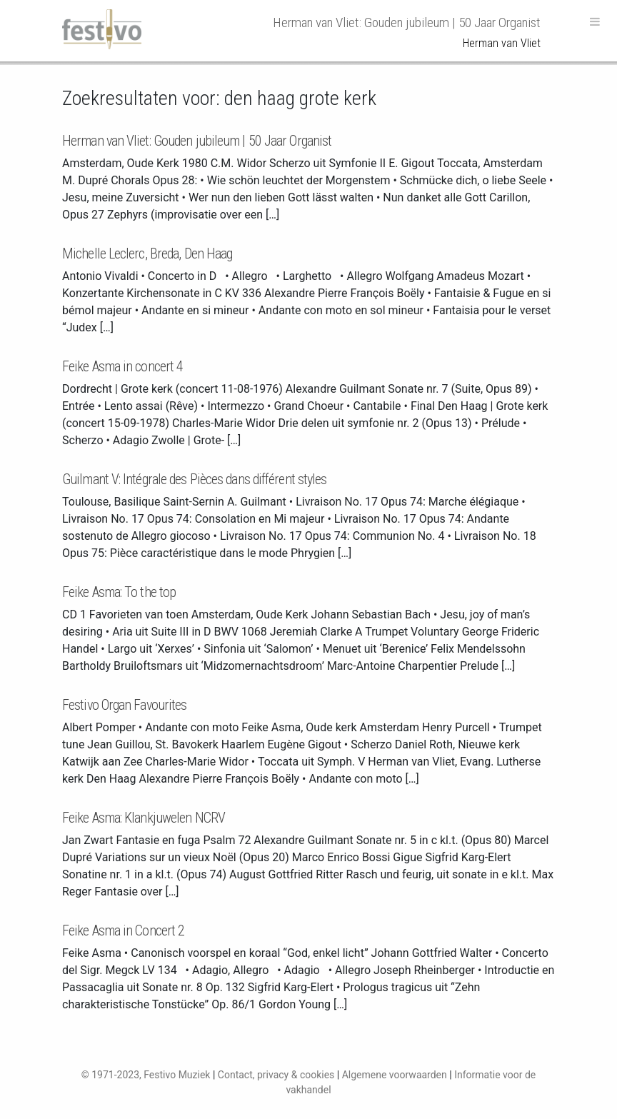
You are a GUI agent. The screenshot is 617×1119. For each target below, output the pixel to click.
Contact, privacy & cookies (276, 1074)
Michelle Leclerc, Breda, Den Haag (147, 253)
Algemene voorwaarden (394, 1074)
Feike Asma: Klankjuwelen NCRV (143, 817)
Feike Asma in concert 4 (122, 366)
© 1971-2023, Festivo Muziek (146, 1074)
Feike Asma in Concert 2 (123, 930)
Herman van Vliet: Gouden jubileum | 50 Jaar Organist (196, 140)
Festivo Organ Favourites (124, 704)
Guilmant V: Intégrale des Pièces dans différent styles (194, 479)
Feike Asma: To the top (119, 592)
